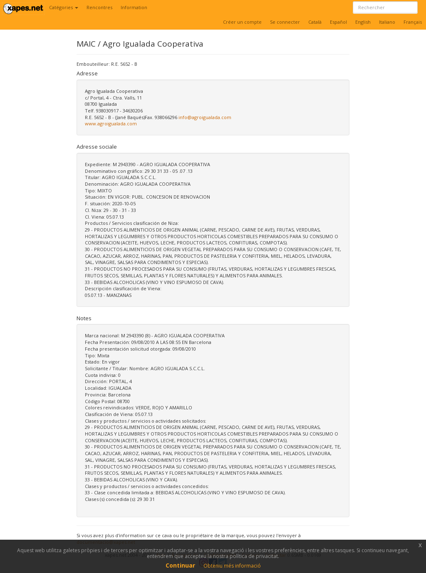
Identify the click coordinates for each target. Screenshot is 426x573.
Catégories (63, 7)
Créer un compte (242, 22)
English (363, 22)
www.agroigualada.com (111, 123)
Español (338, 22)
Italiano (387, 22)
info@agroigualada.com (204, 117)
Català (315, 22)
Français (413, 22)
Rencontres (99, 7)
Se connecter (285, 22)
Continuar (180, 565)
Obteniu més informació (232, 565)
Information (134, 7)
